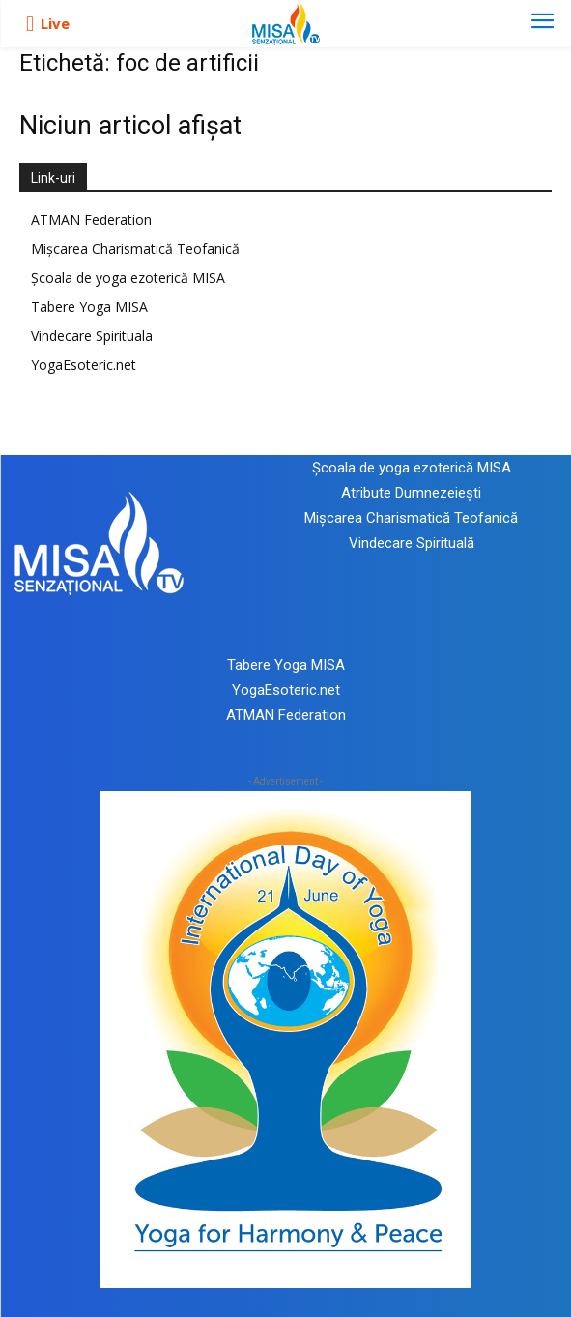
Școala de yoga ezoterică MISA (128, 278)
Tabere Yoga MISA (89, 307)
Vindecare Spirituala (92, 336)
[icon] (30, 24)
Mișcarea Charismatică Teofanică (135, 249)
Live (55, 23)
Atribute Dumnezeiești (411, 492)
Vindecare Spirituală (411, 543)
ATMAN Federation (91, 220)
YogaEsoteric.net (83, 365)
